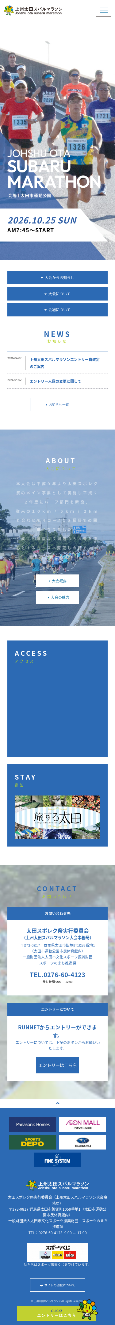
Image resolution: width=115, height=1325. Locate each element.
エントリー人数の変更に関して (55, 381)
